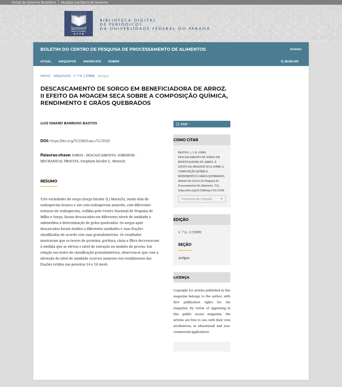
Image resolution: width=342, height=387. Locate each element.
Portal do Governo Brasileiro (34, 2)
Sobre (113, 61)
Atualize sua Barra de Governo (84, 2)
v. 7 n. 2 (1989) (84, 76)
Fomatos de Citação (196, 199)
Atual (45, 61)
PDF (184, 124)
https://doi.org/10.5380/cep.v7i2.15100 (80, 141)
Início (45, 76)
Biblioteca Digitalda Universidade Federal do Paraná (155, 24)
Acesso (296, 49)
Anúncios (92, 61)
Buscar (290, 61)
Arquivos (67, 61)
